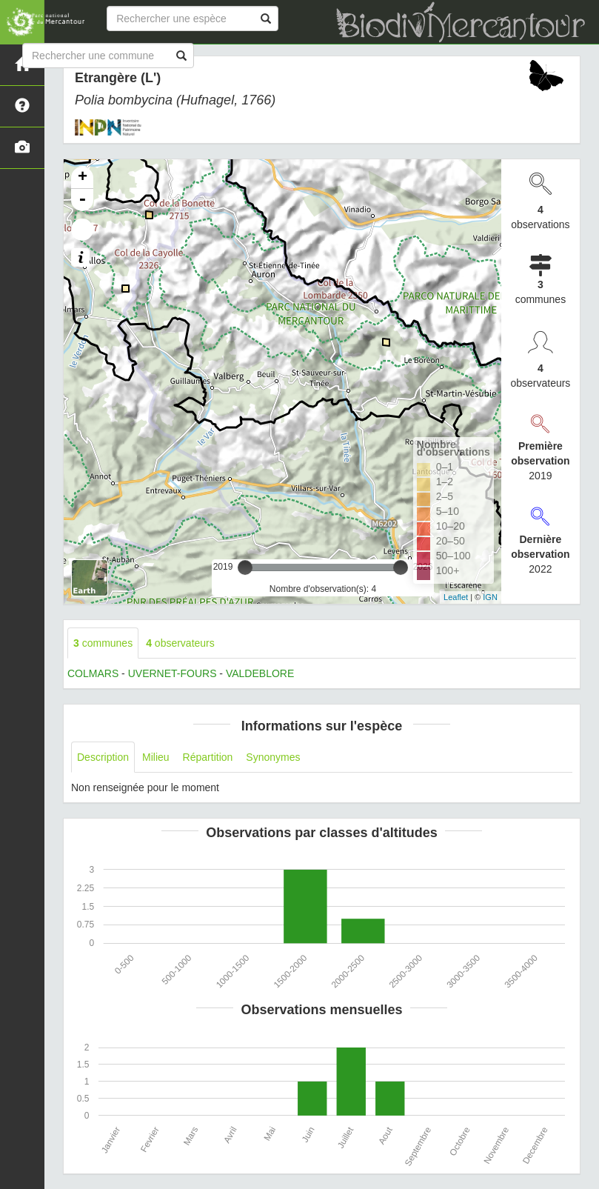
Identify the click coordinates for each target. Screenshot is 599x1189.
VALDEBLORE (260, 673)
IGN (490, 597)
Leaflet (456, 597)
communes (103, 643)
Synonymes (273, 757)
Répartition (208, 757)
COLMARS (92, 673)
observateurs (180, 643)
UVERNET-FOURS (172, 673)
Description (103, 757)
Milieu (156, 757)
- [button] (82, 200)
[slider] (245, 567)
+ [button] (82, 178)
